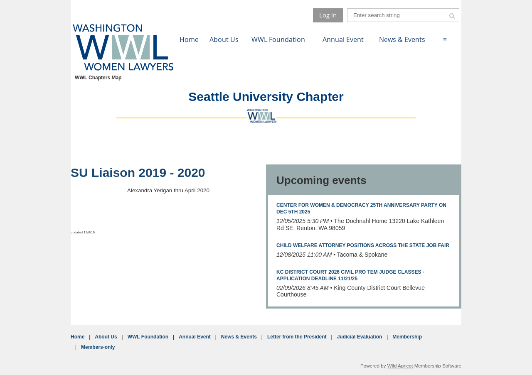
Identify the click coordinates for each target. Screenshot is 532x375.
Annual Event (195, 337)
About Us (106, 337)
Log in (328, 15)
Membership (407, 337)
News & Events (239, 337)
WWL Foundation (148, 337)
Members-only (98, 347)
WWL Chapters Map (98, 78)
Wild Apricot (400, 365)
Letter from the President (297, 337)
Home (77, 337)
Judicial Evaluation (359, 337)
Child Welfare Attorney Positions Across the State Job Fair (362, 245)
